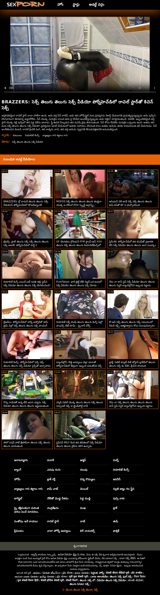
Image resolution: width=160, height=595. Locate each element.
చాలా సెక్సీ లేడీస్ (127, 558)
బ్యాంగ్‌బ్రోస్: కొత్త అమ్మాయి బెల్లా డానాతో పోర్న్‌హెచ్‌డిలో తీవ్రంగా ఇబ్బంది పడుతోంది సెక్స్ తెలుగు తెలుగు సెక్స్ (79, 366)
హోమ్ (17, 479)
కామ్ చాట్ (52, 488)
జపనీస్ (116, 479)
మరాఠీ (50, 460)
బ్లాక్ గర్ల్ (51, 479)
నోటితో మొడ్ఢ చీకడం (57, 498)
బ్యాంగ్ (17, 469)
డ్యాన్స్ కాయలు (38, 554)
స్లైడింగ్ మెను (94, 558)
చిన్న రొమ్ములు (87, 479)
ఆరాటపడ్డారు (21, 460)
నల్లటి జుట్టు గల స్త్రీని (123, 488)
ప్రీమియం (19, 530)
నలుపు (83, 469)
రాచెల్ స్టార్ (53, 521)
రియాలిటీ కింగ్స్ (32, 135)
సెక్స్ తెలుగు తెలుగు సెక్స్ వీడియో (28, 141)
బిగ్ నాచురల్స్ (87, 530)
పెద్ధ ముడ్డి (85, 498)
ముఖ (83, 508)
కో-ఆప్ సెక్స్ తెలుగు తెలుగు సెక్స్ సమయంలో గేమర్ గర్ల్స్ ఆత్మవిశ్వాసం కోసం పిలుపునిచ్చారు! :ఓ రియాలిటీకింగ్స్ (132, 326)
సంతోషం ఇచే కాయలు (26, 521)
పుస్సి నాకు (119, 498)
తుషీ (115, 521)
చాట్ (82, 521)
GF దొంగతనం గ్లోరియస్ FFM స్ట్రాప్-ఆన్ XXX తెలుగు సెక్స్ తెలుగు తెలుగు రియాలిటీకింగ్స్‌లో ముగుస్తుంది (79, 245)
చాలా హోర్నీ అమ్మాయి (59, 530)
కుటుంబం (17, 135)
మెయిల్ (84, 488)
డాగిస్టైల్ (18, 498)
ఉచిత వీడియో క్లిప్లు (67, 554)
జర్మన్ (83, 460)
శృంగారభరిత (80, 545)
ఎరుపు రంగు (53, 469)
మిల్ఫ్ (116, 460)
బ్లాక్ (115, 508)
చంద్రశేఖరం (53, 508)
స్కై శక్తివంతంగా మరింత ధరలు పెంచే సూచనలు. (26, 509)
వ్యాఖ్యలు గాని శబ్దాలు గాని (57, 135)
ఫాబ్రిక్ (116, 530)
